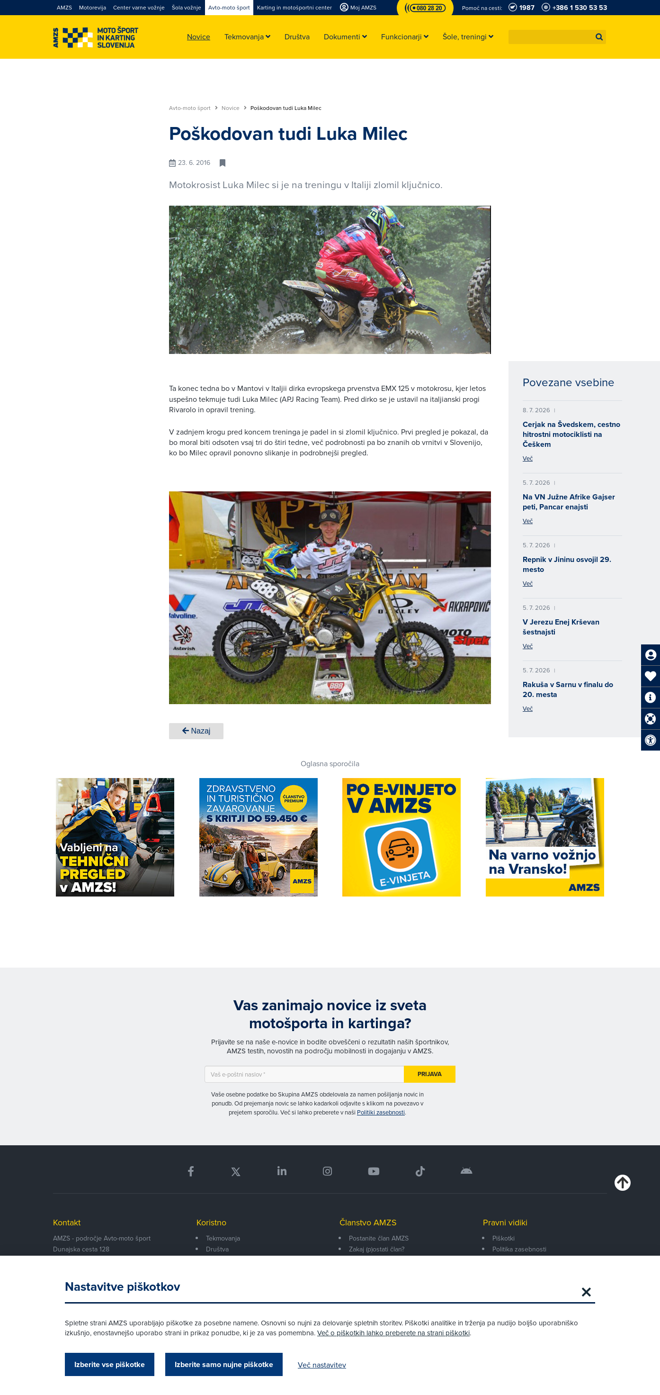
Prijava (430, 1073)
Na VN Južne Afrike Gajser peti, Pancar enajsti (569, 501)
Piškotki (503, 1238)
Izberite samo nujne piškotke (224, 1364)
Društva (217, 1249)
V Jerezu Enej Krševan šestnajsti (561, 626)
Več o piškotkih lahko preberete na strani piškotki (393, 1333)
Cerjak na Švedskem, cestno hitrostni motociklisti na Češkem (571, 434)
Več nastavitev (322, 1364)
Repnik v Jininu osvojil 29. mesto (567, 564)
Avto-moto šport (193, 108)
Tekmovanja (223, 1238)
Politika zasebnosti (519, 1249)
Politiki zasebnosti (381, 1112)
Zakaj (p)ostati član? (376, 1249)
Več (528, 458)
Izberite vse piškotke (109, 1364)
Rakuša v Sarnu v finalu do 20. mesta (568, 689)
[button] (599, 37)
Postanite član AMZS (379, 1238)
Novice (234, 108)
